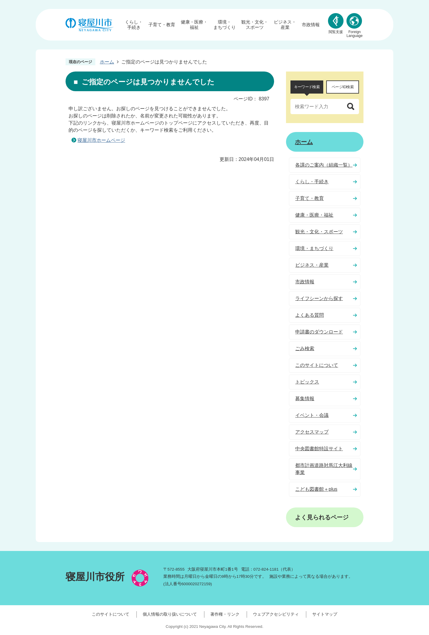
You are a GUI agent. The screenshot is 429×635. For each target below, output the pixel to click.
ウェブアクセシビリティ (276, 614)
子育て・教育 (161, 24)
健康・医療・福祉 (194, 24)
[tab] (306, 87)
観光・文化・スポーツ (254, 24)
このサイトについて (316, 365)
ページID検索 (343, 87)
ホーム (107, 61)
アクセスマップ (312, 431)
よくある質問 (309, 315)
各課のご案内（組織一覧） (323, 164)
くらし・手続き (134, 24)
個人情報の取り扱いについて (170, 614)
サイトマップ (324, 614)
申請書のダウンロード (319, 331)
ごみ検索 (304, 348)
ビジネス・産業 (285, 24)
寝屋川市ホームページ (101, 140)
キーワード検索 (307, 87)
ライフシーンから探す (319, 298)
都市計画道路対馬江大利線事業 (323, 469)
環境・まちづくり (224, 24)
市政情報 (311, 24)
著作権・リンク (225, 614)
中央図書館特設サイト (319, 448)
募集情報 (304, 398)
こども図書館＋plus (316, 489)
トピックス (307, 381)
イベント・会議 (312, 415)
